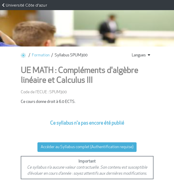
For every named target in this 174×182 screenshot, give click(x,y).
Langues (141, 55)
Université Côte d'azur (26, 5)
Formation (41, 55)
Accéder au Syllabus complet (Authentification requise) (87, 147)
